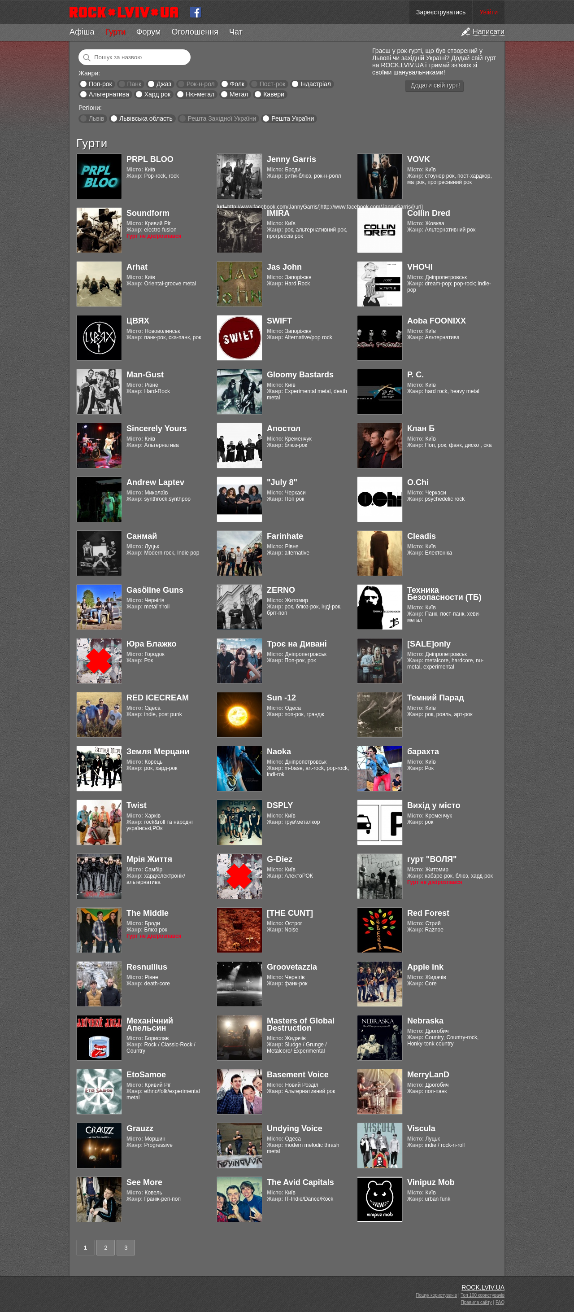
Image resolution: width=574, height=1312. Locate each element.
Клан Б (421, 428)
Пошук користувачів (436, 1295)
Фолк (237, 83)
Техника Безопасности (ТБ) (444, 594)
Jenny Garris (291, 159)
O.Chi (418, 482)
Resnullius (146, 966)
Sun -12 (281, 697)
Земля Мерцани (158, 751)
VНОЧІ (420, 266)
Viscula (421, 1128)
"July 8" (282, 482)
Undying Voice (294, 1128)
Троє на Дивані (297, 643)
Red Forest (428, 913)
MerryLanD (428, 1074)
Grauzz (139, 1128)
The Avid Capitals (300, 1182)
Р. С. (415, 374)
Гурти (115, 31)
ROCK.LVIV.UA (482, 1287)
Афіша (82, 31)
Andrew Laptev (155, 482)
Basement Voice (298, 1074)
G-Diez (279, 859)
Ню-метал (200, 94)
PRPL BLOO (150, 159)
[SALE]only (429, 643)
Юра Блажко (151, 643)
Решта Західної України (221, 118)
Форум (148, 31)
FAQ (500, 1302)
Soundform (148, 213)
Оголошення (194, 31)
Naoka (279, 751)
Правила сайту (476, 1302)
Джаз (164, 83)
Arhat (137, 266)
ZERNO (281, 590)
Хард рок (157, 94)
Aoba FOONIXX (436, 320)
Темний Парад (435, 697)
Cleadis (421, 536)
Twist (136, 805)
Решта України (292, 118)
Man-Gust (145, 374)
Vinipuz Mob (431, 1182)
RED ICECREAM (157, 697)
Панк (134, 83)
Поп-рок (100, 83)
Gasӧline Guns (154, 590)
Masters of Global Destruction (301, 1024)
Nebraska (425, 1020)
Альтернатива (109, 94)
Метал (239, 94)
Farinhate (285, 536)
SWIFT (279, 320)
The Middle (147, 913)
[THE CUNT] (290, 913)
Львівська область (146, 118)
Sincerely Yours (156, 428)
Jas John (284, 266)
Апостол (283, 428)
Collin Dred (428, 213)
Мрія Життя (149, 859)
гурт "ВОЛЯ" (432, 859)
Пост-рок (273, 83)
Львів (96, 118)
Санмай (141, 536)
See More (144, 1182)
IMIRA (278, 213)
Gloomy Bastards (300, 374)
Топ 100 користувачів (482, 1295)
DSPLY (280, 805)
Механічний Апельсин (149, 1024)
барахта (423, 751)
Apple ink (425, 966)
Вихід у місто (433, 805)
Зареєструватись (440, 12)
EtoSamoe (146, 1074)
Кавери (273, 94)
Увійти (488, 12)
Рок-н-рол (201, 83)
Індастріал (315, 83)
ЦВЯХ (137, 320)
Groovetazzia (292, 966)
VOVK (418, 159)
